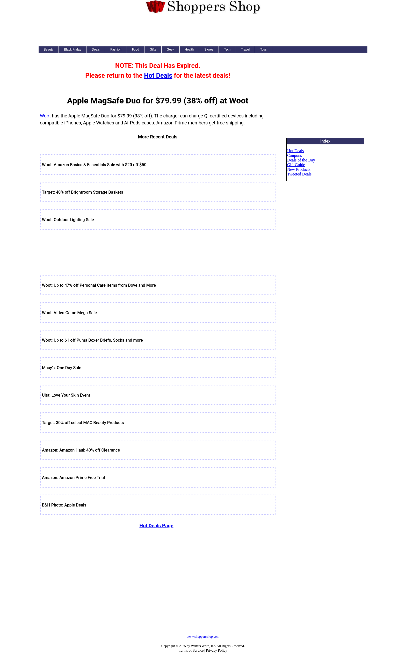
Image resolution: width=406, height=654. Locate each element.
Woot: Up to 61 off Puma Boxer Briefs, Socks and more (92, 340)
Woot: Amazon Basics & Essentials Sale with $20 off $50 (94, 164)
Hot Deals (158, 75)
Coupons (294, 155)
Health (189, 49)
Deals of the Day (301, 160)
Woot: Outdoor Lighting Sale (68, 219)
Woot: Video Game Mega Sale (69, 312)
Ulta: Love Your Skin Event (66, 395)
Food (135, 49)
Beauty (48, 49)
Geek (170, 49)
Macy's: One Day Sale (61, 367)
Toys (263, 49)
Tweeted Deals (299, 174)
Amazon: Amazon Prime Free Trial (73, 477)
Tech (227, 49)
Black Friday (72, 49)
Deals (96, 49)
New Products (298, 169)
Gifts (153, 49)
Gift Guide (296, 165)
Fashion (115, 49)
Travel (245, 49)
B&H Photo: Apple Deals (64, 505)
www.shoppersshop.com (203, 636)
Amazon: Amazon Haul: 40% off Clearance (81, 450)
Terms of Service (191, 650)
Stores (208, 49)
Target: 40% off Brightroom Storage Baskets (82, 192)
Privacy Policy (216, 650)
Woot (45, 115)
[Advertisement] (203, 29)
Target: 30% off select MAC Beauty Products (83, 422)
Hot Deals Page (156, 526)
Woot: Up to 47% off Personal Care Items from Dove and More (99, 285)
